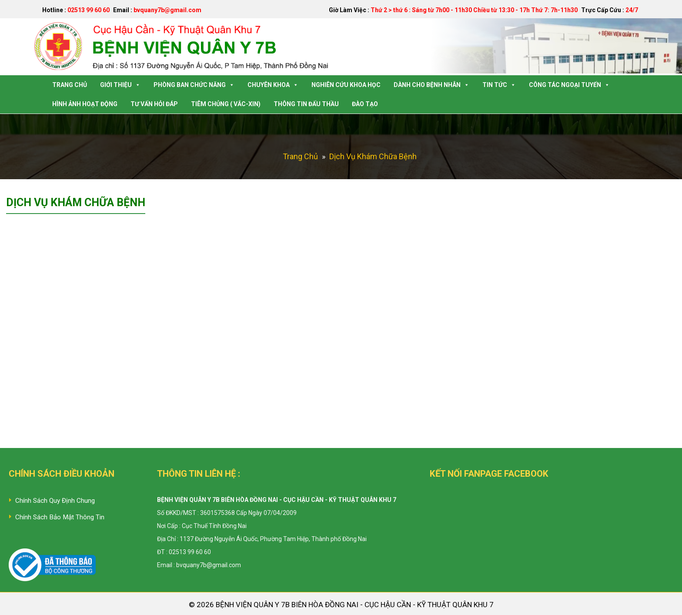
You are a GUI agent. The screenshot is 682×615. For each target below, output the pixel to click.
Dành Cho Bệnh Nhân (431, 84)
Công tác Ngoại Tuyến (569, 84)
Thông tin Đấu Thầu (306, 103)
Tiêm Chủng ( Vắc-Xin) (226, 103)
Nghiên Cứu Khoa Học (346, 84)
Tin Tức (499, 84)
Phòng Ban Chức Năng (194, 84)
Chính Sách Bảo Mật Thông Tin (59, 517)
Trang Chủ (69, 84)
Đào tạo (365, 103)
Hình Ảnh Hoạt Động (84, 103)
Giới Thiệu (120, 84)
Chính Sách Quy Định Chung (55, 501)
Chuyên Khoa (272, 84)
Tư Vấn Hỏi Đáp (154, 103)
